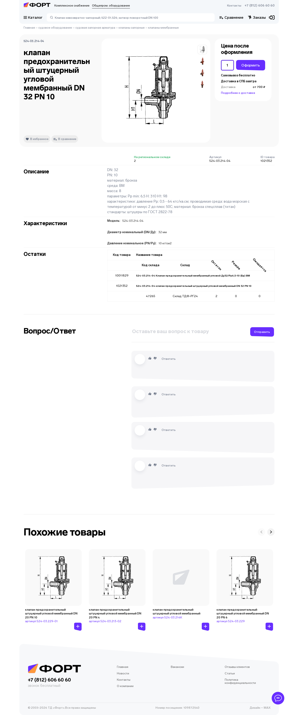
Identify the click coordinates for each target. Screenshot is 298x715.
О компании (125, 686)
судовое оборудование (55, 27)
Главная (29, 27)
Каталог (33, 17)
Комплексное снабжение (72, 5)
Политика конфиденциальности (240, 681)
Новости (123, 673)
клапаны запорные (132, 27)
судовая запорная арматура (95, 27)
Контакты (234, 5)
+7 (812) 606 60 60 (260, 5)
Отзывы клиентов (237, 666)
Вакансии (177, 666)
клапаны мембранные (163, 27)
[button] (202, 49)
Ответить (169, 359)
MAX (266, 708)
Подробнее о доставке (238, 93)
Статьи (230, 673)
